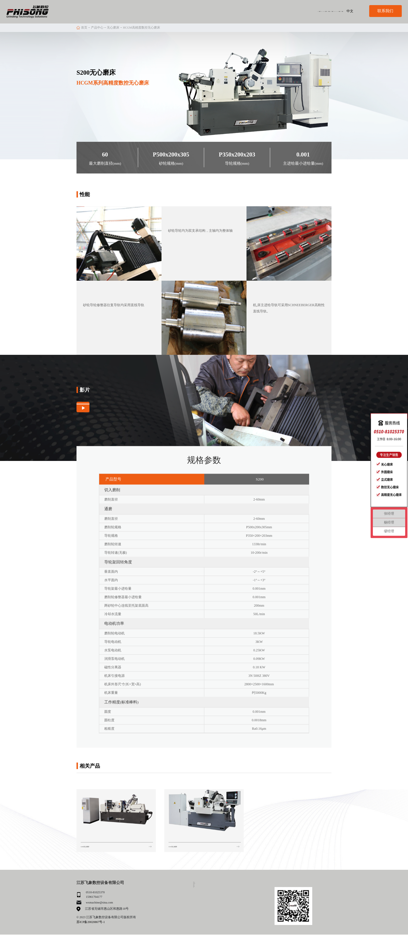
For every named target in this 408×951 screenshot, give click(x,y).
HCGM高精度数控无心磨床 (141, 27)
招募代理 (276, 10)
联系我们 (294, 10)
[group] (116, 816)
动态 (333, 10)
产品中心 (236, 10)
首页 (84, 27)
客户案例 (256, 10)
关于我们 (166, 10)
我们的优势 (187, 10)
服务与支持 (314, 10)
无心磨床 (113, 27)
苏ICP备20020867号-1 (90, 922)
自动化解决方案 (212, 10)
